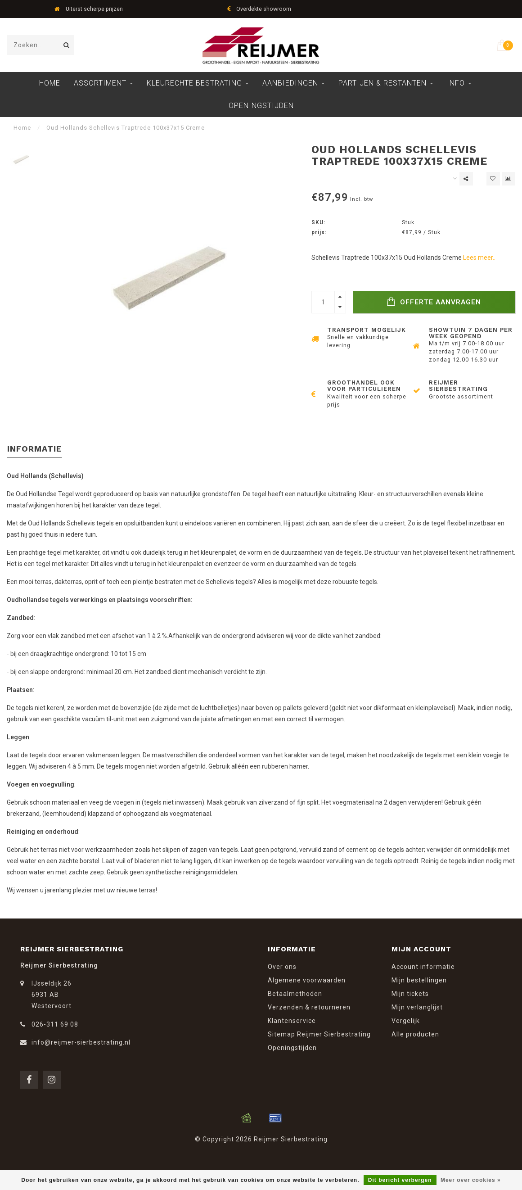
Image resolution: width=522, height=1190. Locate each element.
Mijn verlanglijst (417, 1007)
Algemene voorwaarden (307, 980)
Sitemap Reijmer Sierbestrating (319, 1034)
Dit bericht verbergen (400, 1180)
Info (456, 83)
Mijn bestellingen (419, 980)
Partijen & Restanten (382, 83)
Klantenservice (292, 1020)
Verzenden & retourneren (309, 1007)
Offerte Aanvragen (434, 301)
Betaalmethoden (295, 993)
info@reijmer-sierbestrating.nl (81, 1042)
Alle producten (415, 1034)
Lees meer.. (479, 257)
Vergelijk (406, 1020)
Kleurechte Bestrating (194, 83)
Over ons (282, 966)
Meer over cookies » (471, 1180)
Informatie (34, 448)
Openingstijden (261, 105)
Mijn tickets (410, 993)
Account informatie (423, 966)
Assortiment (100, 83)
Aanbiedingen (290, 83)
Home (49, 83)
